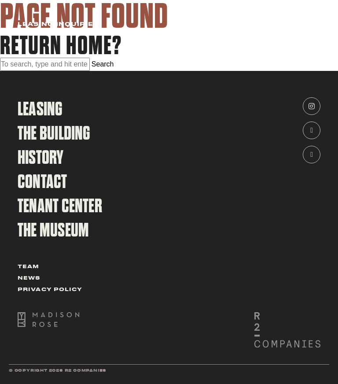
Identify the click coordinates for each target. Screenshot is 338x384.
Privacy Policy (50, 288)
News (29, 277)
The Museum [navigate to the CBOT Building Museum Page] (53, 230)
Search (103, 64)
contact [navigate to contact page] (42, 181)
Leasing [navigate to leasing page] (40, 109)
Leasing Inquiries (58, 24)
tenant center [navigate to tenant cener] (60, 206)
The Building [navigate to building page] (54, 133)
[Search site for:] (45, 64)
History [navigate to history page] (41, 157)
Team (28, 266)
